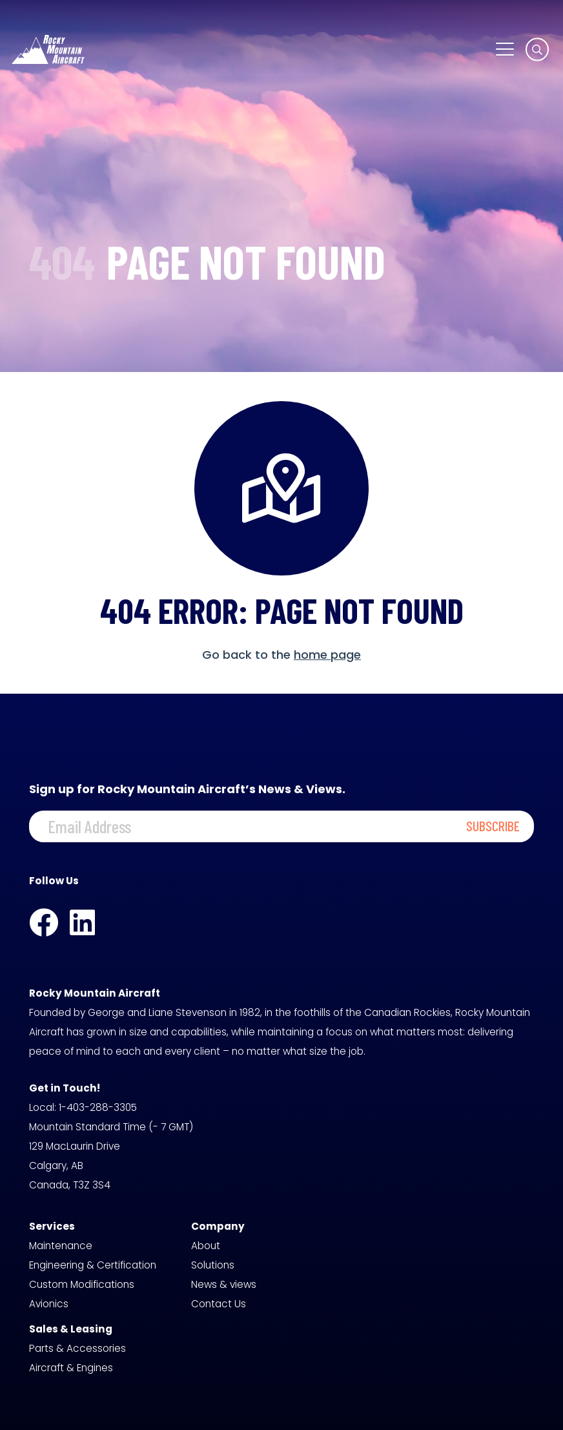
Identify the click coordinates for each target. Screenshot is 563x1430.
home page (327, 655)
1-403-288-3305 (98, 1107)
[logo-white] (48, 49)
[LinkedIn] (82, 922)
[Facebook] (43, 922)
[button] (504, 49)
